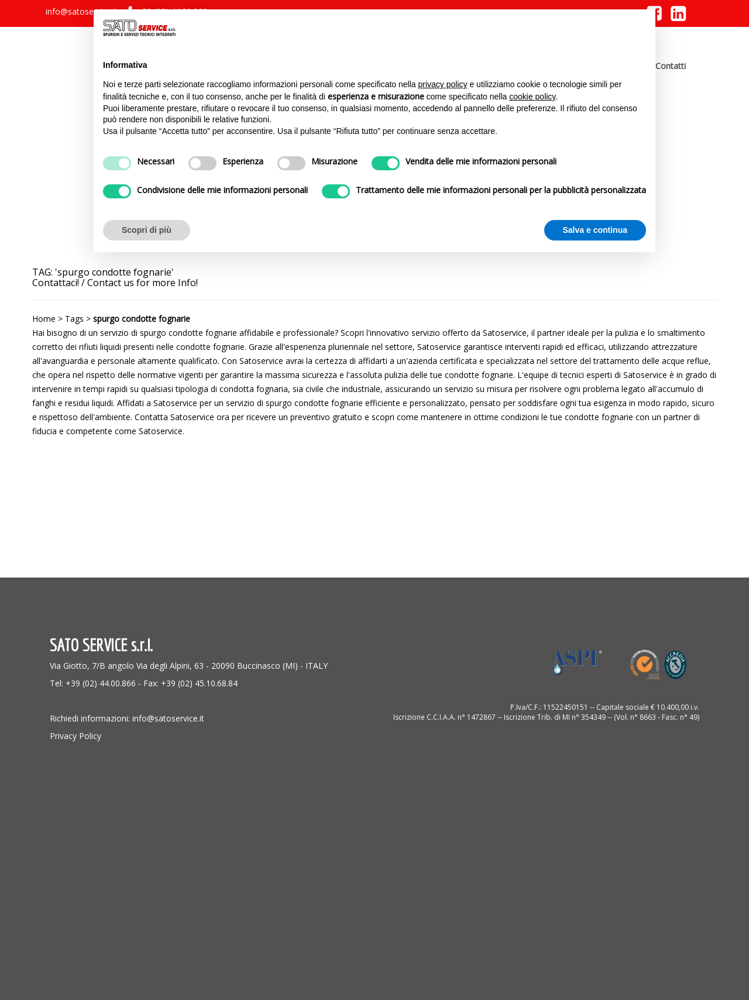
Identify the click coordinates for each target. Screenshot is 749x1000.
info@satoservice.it (82, 11)
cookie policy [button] (532, 96)
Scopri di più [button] (146, 230)
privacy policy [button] (443, 84)
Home (44, 318)
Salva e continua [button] (595, 230)
